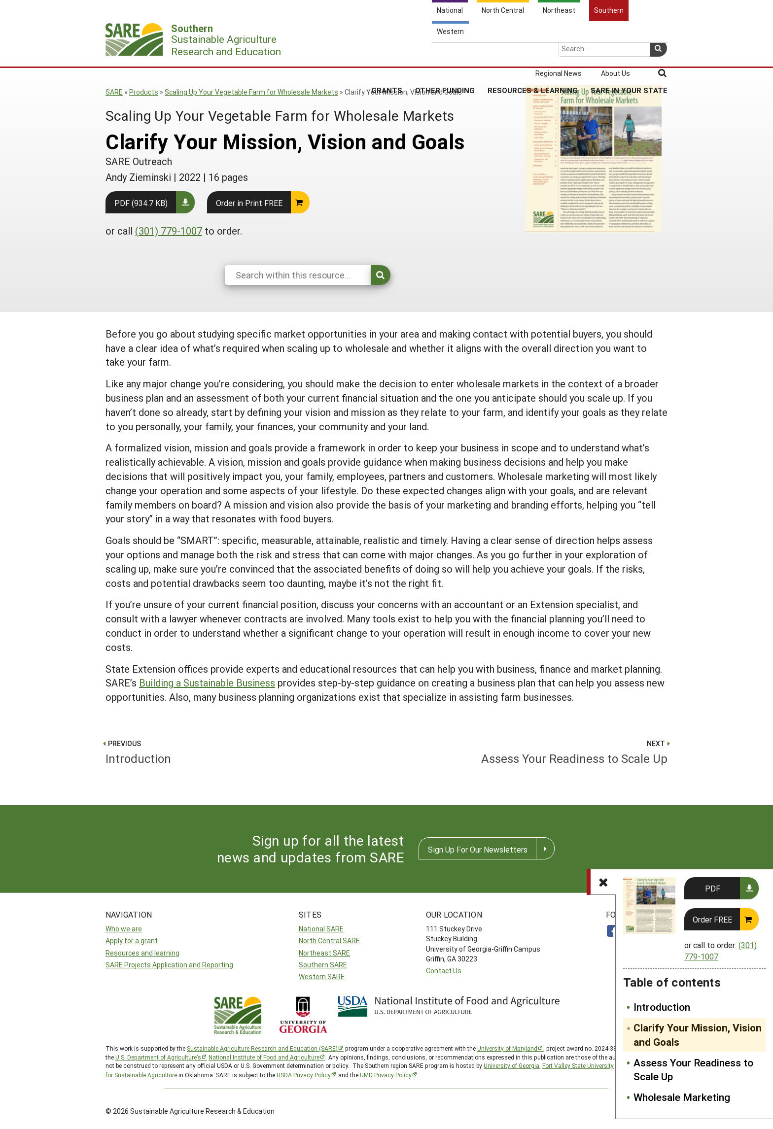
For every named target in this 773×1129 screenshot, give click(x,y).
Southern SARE (323, 964)
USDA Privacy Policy (304, 1075)
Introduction (661, 1007)
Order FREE (712, 919)
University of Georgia (511, 1065)
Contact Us (443, 970)
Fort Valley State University (578, 1065)
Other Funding (445, 54)
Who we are (123, 928)
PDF (712, 888)
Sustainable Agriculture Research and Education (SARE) (262, 1048)
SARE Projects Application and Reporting (169, 964)
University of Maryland (507, 1048)
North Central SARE (329, 940)
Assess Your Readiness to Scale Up (693, 1070)
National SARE (321, 928)
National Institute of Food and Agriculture (264, 1057)
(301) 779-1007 (168, 230)
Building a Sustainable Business (207, 682)
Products (143, 92)
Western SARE (322, 976)
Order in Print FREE (249, 203)
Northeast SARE (324, 953)
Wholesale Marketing (681, 1097)
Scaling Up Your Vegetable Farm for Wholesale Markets (251, 92)
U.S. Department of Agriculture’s (158, 1057)
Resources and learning (142, 953)
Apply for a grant (131, 940)
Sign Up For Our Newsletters (477, 849)
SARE (114, 92)
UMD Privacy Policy (386, 1075)
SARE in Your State (629, 54)
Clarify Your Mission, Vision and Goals (697, 1035)
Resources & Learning (533, 54)
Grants (386, 54)
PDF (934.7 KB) (141, 203)
